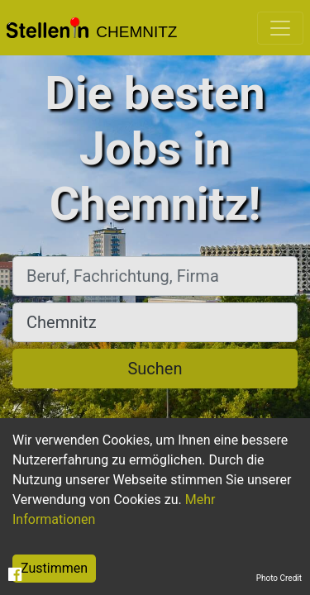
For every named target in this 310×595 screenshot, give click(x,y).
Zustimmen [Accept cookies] (54, 568)
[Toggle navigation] (280, 28)
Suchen (154, 368)
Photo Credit (279, 578)
